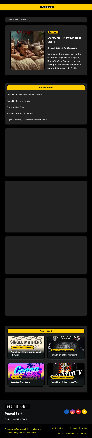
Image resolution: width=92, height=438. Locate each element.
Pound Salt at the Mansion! (19, 101)
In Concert (72, 428)
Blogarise (18, 433)
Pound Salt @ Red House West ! (21, 113)
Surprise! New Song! (16, 107)
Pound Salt (13, 413)
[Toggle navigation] (6, 7)
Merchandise (72, 433)
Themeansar (30, 433)
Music (54, 428)
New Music (53, 32)
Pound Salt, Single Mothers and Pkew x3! (25, 95)
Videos (62, 428)
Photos (61, 433)
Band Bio (83, 428)
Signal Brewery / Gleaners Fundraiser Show (27, 120)
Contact (83, 433)
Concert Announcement (22, 347)
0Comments (72, 48)
